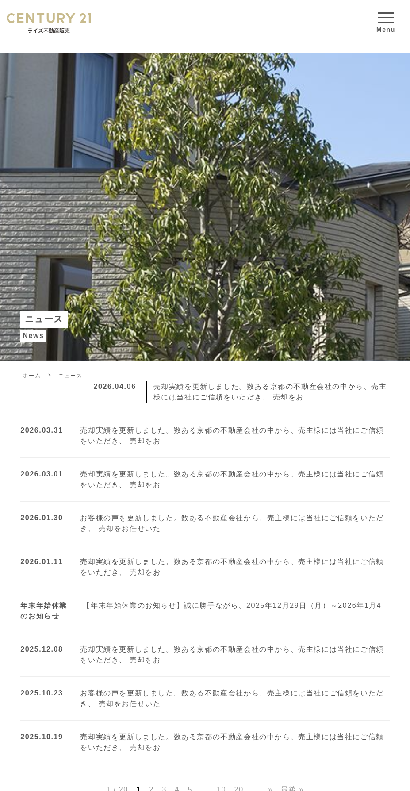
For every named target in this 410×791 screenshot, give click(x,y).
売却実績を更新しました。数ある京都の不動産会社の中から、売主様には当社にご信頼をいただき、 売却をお (240, 392)
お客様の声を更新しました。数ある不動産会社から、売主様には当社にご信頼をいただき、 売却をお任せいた (201, 523)
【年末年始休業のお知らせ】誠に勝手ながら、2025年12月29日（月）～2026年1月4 (200, 611)
